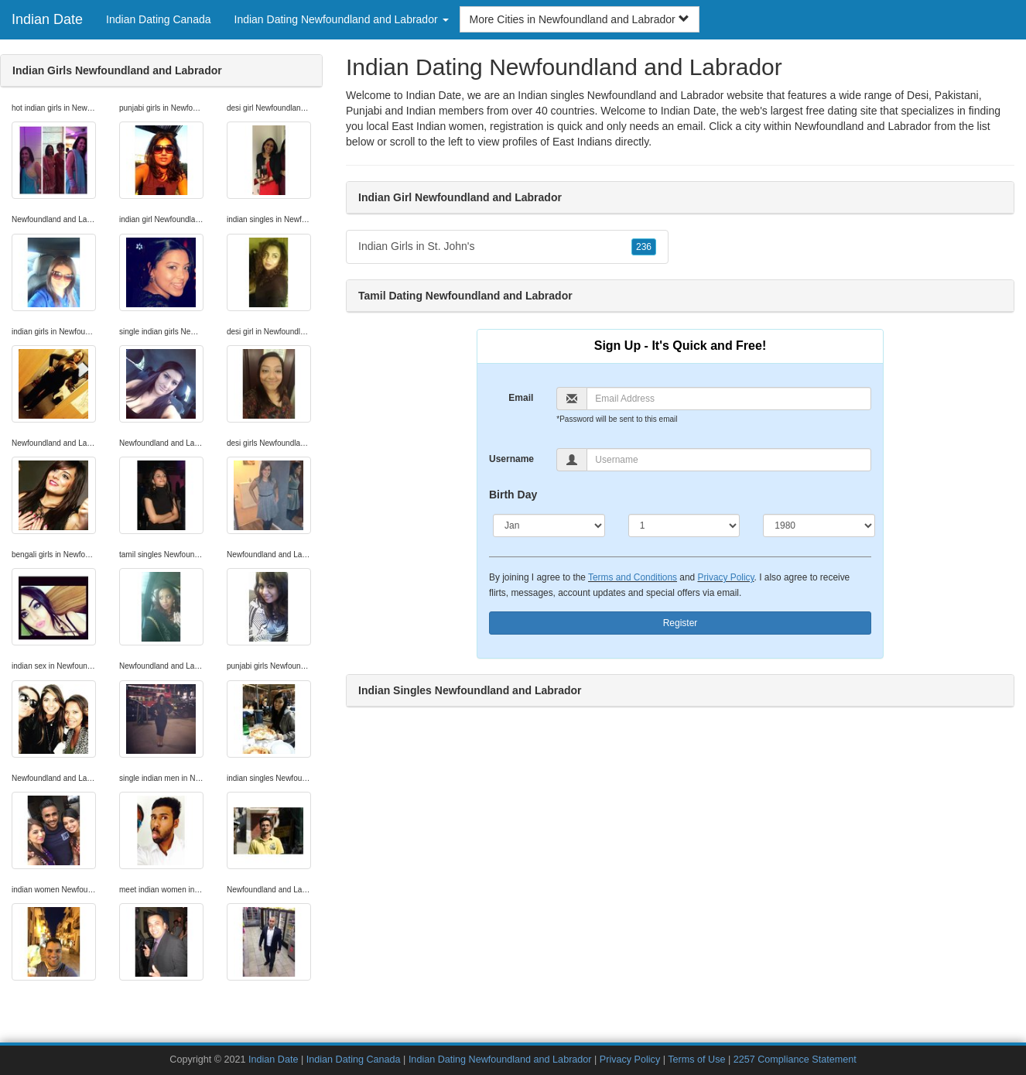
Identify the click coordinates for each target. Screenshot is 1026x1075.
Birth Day (513, 494)
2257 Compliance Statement (795, 1059)
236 (644, 246)
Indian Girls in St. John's (507, 246)
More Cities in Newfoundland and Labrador (579, 19)
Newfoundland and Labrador (863, 126)
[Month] (549, 525)
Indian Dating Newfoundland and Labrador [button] (341, 19)
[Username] (729, 459)
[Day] (684, 525)
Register (680, 623)
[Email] (729, 398)
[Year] (819, 525)
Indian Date (47, 19)
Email (520, 397)
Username (511, 459)
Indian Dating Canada (158, 19)
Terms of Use (696, 1059)
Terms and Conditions (632, 577)
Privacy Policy (725, 577)
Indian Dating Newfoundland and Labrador (500, 1059)
